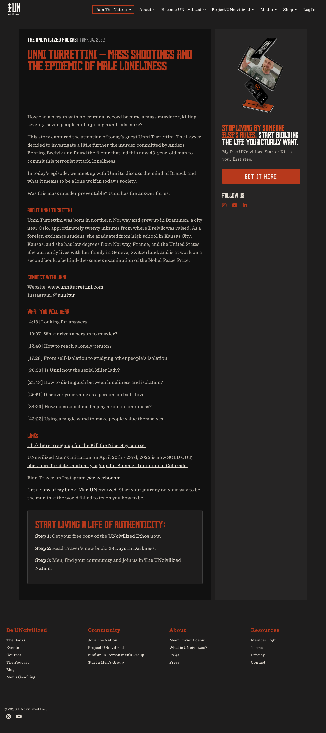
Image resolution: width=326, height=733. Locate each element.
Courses (13, 655)
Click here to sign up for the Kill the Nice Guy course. (86, 445)
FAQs (174, 655)
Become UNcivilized (183, 9)
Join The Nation (113, 9)
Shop (290, 9)
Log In (309, 9)
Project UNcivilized (233, 9)
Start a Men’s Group (106, 662)
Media (268, 9)
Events (12, 647)
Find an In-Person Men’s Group (116, 655)
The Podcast (17, 662)
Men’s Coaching (20, 677)
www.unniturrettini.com (75, 287)
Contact (258, 662)
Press (174, 662)
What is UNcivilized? (188, 647)
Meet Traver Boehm (187, 640)
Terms (257, 647)
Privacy (258, 655)
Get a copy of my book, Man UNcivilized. (72, 490)
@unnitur (64, 295)
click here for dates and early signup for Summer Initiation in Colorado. (107, 465)
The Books (15, 640)
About (147, 9)
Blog (10, 670)
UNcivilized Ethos (128, 536)
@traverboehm (104, 477)
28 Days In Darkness (131, 548)
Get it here (261, 176)
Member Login (264, 640)
